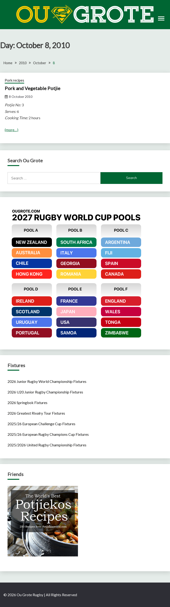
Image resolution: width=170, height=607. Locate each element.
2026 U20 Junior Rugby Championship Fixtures (45, 392)
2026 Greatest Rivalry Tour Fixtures (36, 413)
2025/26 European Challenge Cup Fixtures (41, 423)
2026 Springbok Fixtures (27, 402)
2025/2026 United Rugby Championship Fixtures (47, 445)
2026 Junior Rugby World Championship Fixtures (47, 381)
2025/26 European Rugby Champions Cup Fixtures (48, 434)
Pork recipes (14, 80)
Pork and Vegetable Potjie (32, 88)
